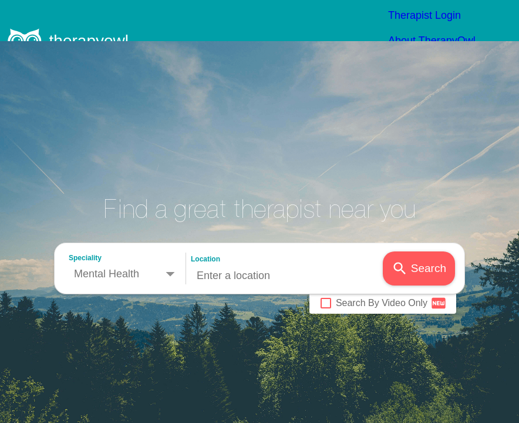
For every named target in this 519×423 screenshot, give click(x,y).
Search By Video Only (382, 262)
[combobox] (287, 235)
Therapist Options (455, 22)
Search (419, 227)
